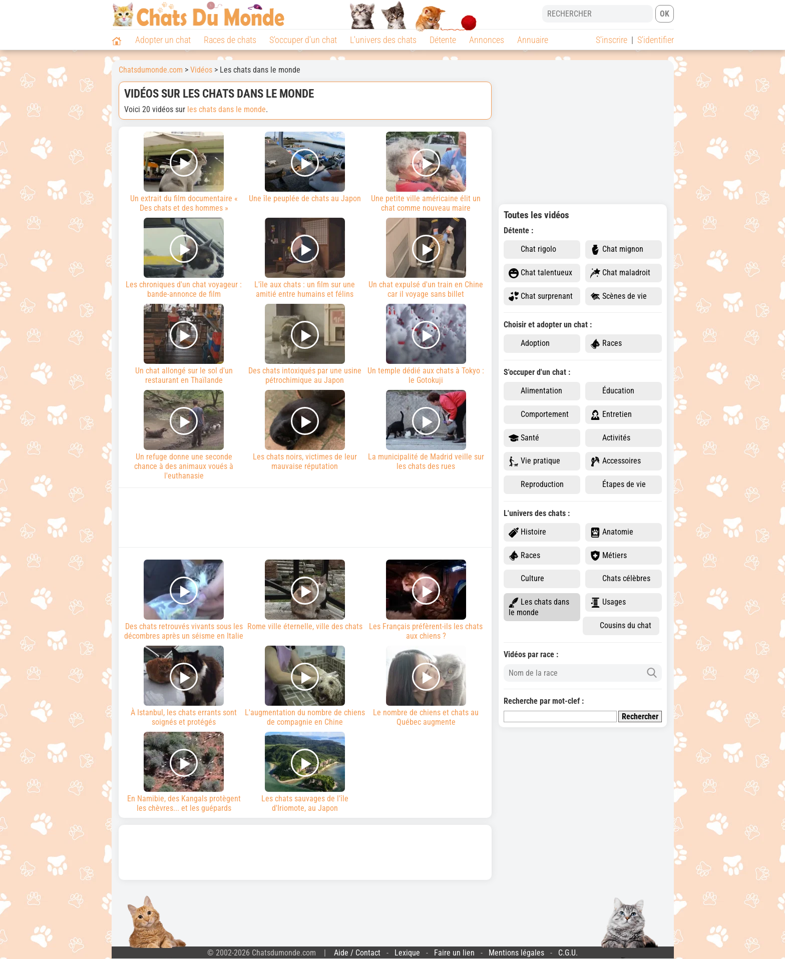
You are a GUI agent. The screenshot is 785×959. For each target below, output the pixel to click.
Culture (526, 579)
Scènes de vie (618, 296)
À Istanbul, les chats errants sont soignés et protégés (184, 686)
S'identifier (655, 40)
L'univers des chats (383, 40)
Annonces (486, 40)
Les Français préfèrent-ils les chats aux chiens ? (426, 600)
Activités (610, 438)
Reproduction (536, 485)
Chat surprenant (541, 296)
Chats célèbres (620, 579)
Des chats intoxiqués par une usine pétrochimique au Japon (304, 344)
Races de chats (230, 40)
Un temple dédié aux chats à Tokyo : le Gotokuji (426, 344)
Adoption (529, 343)
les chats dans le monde (226, 109)
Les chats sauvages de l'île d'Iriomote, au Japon (304, 772)
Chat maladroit (620, 273)
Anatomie (611, 532)
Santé (524, 438)
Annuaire (532, 40)
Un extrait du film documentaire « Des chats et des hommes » (184, 172)
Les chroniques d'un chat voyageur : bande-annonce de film (184, 258)
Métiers (608, 556)
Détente (443, 40)
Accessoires (615, 461)
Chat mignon (616, 249)
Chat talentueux (540, 273)
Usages (608, 602)
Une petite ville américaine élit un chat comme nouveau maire (426, 172)
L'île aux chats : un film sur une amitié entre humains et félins (304, 258)
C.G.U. (568, 952)
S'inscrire (611, 40)
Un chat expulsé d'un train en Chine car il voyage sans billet (426, 258)
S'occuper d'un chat (303, 40)
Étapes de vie (618, 485)
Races (606, 343)
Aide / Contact (357, 952)
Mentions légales (516, 952)
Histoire (527, 532)
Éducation (612, 391)
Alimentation (535, 391)
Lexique (407, 952)
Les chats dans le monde (539, 607)
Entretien (611, 414)
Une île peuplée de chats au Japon (304, 167)
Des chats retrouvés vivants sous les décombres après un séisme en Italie (184, 600)
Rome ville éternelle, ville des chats (304, 595)
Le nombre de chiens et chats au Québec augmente (426, 686)
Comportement (539, 414)
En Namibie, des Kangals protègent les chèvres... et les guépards (184, 772)
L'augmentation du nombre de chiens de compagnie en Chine (304, 686)
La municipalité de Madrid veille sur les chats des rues (426, 430)
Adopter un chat (163, 40)
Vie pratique (534, 461)
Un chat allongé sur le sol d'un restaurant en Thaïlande (184, 344)
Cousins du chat (619, 626)
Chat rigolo (532, 249)
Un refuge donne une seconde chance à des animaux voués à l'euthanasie (184, 435)
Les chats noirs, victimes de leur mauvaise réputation (304, 430)
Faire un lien (454, 952)
